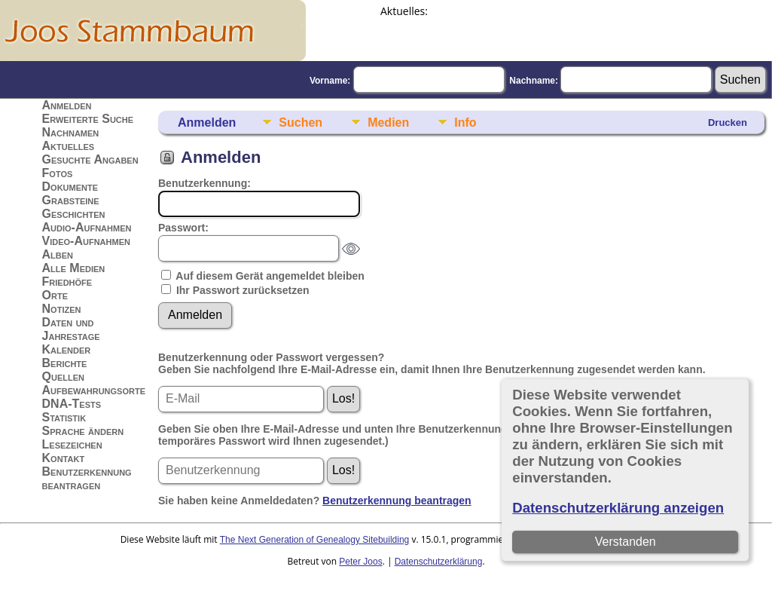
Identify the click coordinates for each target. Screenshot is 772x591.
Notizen (61, 308)
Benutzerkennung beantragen (87, 478)
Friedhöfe (67, 281)
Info (465, 122)
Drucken (727, 122)
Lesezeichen (72, 444)
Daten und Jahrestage (71, 329)
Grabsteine (70, 200)
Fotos (57, 173)
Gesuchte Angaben (90, 159)
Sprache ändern (83, 430)
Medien (388, 122)
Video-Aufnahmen (86, 240)
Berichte (64, 363)
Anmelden (67, 105)
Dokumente (70, 186)
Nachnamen (70, 132)
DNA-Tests (72, 403)
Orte (55, 295)
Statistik (64, 417)
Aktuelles (68, 145)
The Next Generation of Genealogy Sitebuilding (315, 539)
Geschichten (73, 213)
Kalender (66, 349)
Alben (58, 254)
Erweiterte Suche (88, 118)
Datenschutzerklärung (439, 561)
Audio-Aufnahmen (87, 227)
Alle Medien (73, 268)
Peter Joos (360, 561)
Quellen (63, 376)
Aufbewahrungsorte (93, 390)
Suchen (300, 122)
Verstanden (625, 541)
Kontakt (63, 458)
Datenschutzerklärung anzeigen (618, 508)
